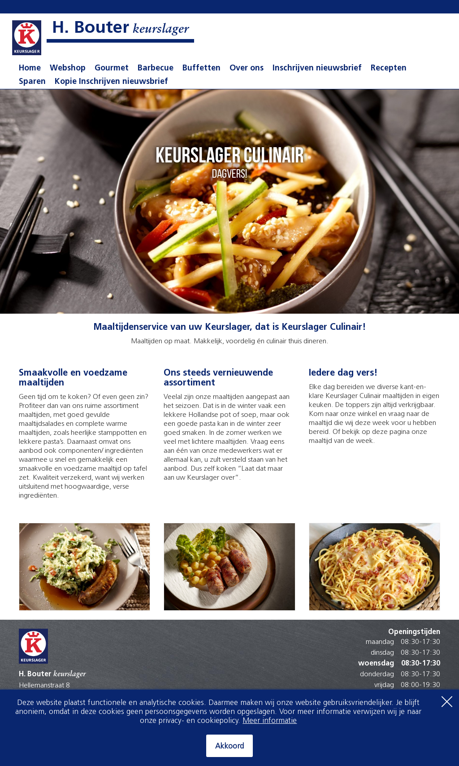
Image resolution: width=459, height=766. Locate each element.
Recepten (389, 68)
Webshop (68, 68)
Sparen (32, 82)
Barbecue (155, 68)
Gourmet (112, 68)
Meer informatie (269, 721)
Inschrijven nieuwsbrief (317, 68)
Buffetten (201, 68)
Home (30, 68)
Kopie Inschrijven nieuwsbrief (111, 82)
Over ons (247, 68)
